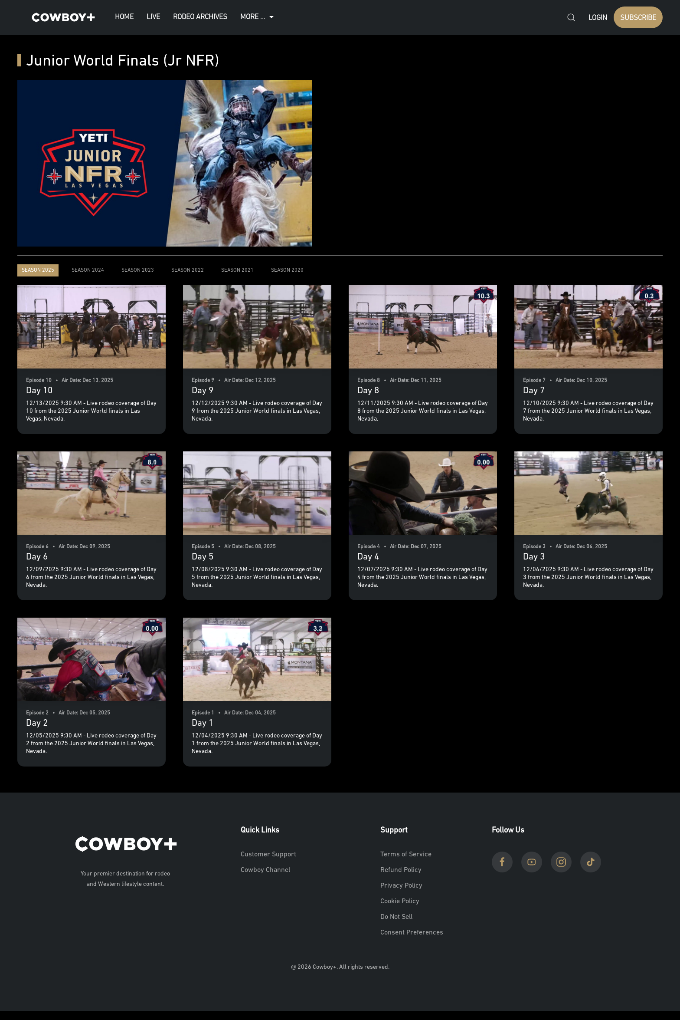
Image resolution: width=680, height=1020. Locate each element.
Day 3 (534, 557)
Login (597, 18)
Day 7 (534, 390)
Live (153, 17)
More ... (258, 17)
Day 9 (202, 390)
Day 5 (202, 557)
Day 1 (202, 723)
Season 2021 (237, 270)
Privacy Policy (401, 885)
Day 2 (37, 723)
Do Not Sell (396, 917)
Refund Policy (401, 870)
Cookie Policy (399, 901)
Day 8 (368, 390)
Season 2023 (137, 270)
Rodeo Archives (200, 17)
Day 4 (368, 557)
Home (124, 17)
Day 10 (39, 390)
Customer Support (268, 854)
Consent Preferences (411, 932)
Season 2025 (38, 270)
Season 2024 (88, 270)
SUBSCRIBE (638, 18)
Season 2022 (187, 270)
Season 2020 (287, 270)
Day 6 (37, 557)
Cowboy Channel (265, 870)
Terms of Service (406, 854)
